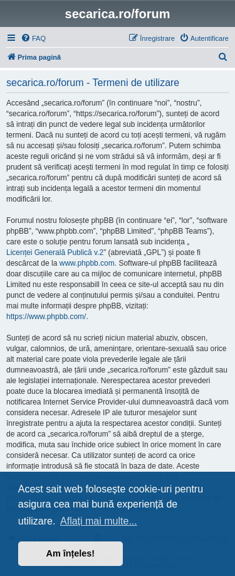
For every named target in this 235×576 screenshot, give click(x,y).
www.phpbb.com (87, 263)
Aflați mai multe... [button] (98, 521)
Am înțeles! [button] (70, 553)
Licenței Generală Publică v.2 (54, 252)
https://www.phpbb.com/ (46, 316)
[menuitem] (33, 38)
